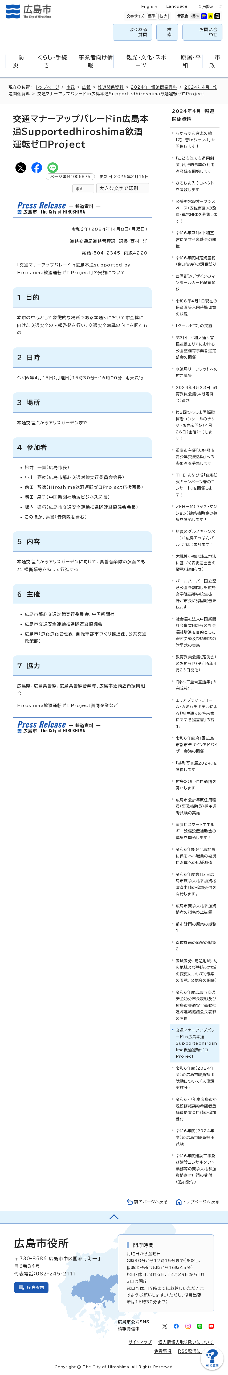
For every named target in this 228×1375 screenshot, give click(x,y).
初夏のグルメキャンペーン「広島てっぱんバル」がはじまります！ (195, 537)
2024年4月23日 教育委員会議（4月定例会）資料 (196, 393)
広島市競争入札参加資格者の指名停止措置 (196, 909)
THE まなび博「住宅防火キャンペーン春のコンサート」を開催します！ (197, 484)
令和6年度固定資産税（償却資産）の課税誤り (196, 260)
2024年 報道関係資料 (155, 87)
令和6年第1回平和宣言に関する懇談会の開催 (196, 239)
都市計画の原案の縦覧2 (196, 945)
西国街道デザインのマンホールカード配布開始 (195, 282)
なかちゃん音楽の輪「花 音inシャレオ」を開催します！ (195, 139)
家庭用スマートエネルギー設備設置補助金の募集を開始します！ (196, 830)
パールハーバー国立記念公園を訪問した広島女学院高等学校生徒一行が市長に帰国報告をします (196, 594)
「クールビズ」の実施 (194, 325)
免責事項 (163, 1351)
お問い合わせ (208, 32)
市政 (71, 87)
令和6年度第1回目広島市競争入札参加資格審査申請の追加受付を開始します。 (196, 884)
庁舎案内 (35, 1287)
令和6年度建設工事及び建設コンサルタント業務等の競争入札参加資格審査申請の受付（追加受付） (196, 1169)
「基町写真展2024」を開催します (196, 766)
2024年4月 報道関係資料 (193, 115)
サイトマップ (140, 1342)
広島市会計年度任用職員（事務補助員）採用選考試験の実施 (196, 805)
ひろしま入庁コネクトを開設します (195, 186)
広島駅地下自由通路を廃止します (196, 784)
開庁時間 (143, 1244)
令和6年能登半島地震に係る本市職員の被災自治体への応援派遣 (196, 855)
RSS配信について (196, 1351)
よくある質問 (139, 32)
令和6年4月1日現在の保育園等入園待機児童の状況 (196, 307)
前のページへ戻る (149, 1202)
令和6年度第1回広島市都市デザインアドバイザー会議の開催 (197, 744)
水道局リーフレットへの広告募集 (197, 372)
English (149, 7)
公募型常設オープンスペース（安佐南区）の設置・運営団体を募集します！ (197, 211)
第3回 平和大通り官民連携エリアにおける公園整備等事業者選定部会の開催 (196, 347)
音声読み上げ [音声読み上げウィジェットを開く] (210, 7)
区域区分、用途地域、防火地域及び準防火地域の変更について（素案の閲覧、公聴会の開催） (197, 970)
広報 (87, 87)
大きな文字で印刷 (118, 188)
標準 (151, 16)
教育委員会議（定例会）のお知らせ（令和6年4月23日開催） (196, 663)
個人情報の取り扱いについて (186, 1342)
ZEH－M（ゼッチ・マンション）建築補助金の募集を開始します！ (196, 512)
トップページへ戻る (200, 1202)
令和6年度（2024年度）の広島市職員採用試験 (195, 1137)
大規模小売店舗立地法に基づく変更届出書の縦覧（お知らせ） (196, 562)
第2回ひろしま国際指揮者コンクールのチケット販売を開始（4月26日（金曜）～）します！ (195, 425)
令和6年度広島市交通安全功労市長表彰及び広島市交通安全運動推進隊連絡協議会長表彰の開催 (196, 1005)
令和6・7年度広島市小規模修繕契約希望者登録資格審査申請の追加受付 (196, 1108)
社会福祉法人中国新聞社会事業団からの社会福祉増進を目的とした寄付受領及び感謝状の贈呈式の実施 (196, 632)
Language (177, 6)
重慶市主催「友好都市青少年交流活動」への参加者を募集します (195, 456)
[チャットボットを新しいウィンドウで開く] (212, 1369)
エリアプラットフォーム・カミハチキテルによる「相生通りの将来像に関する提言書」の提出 (197, 713)
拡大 (163, 16)
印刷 (79, 189)
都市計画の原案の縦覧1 (196, 927)
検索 (169, 32)
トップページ (48, 87)
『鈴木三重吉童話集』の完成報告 (196, 684)
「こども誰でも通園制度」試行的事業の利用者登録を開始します (195, 164)
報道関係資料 (111, 87)
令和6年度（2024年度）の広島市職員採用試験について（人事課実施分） (195, 1077)
